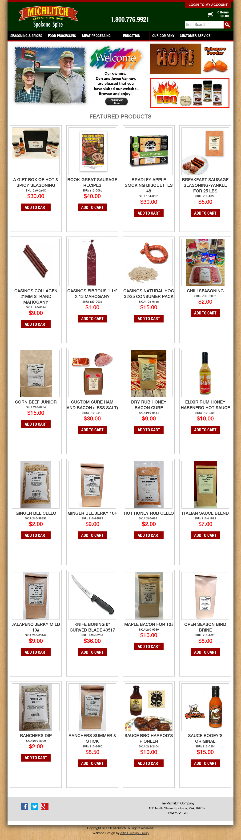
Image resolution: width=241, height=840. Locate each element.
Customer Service (195, 35)
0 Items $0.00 (223, 14)
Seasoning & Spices (26, 35)
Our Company (163, 35)
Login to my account (208, 5)
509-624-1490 (177, 813)
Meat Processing (96, 35)
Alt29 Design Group (134, 833)
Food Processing (62, 35)
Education (131, 35)
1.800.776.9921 (130, 19)
